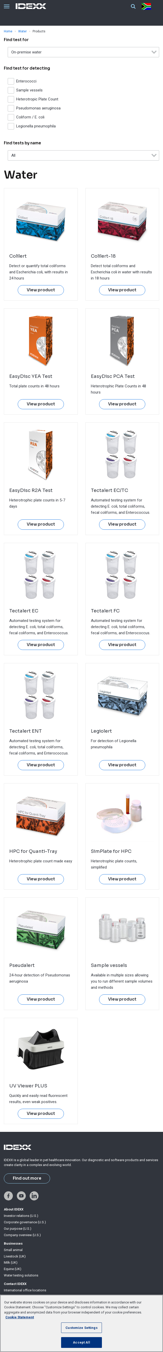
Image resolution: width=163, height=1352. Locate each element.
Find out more (27, 1178)
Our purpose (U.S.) (17, 1228)
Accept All (81, 1342)
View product (41, 290)
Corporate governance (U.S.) (25, 1222)
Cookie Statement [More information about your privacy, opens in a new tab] (19, 1317)
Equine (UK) (12, 1269)
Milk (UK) (10, 1262)
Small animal (13, 1250)
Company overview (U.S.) (22, 1235)
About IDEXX (13, 1209)
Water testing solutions (21, 1275)
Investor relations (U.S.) (21, 1216)
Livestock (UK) (15, 1256)
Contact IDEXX (15, 1284)
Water (22, 31)
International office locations (25, 1290)
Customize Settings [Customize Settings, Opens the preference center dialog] (81, 1328)
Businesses (13, 1243)
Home (8, 31)
